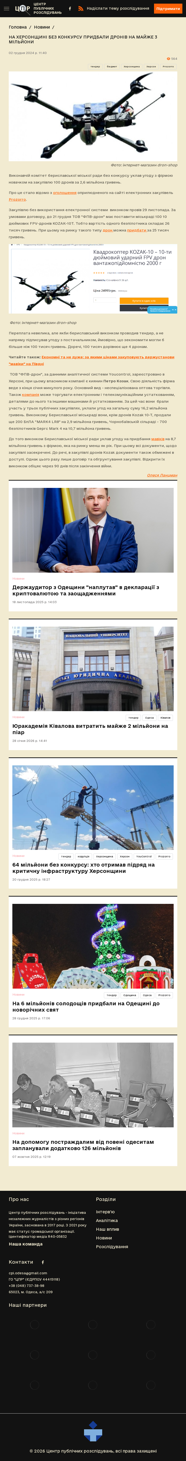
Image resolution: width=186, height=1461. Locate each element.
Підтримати (168, 9)
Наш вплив (107, 1229)
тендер (95, 66)
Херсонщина (132, 66)
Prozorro (168, 66)
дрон (108, 230)
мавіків (157, 439)
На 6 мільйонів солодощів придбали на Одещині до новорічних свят (86, 1006)
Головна (18, 27)
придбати (137, 230)
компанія (30, 394)
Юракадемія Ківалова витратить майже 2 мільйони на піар (90, 729)
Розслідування (112, 1246)
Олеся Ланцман (162, 475)
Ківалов (165, 717)
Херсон (151, 66)
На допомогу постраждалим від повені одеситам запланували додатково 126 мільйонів (83, 1145)
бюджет (112, 66)
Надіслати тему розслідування (118, 8)
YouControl (144, 856)
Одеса (149, 717)
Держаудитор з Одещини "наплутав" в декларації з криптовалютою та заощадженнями (85, 590)
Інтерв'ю (105, 1211)
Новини (42, 27)
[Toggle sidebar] (6, 8)
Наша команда (26, 1244)
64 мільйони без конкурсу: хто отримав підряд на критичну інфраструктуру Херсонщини (83, 868)
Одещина (129, 995)
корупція (83, 856)
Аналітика (107, 1220)
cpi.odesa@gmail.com (28, 1273)
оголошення (65, 193)
